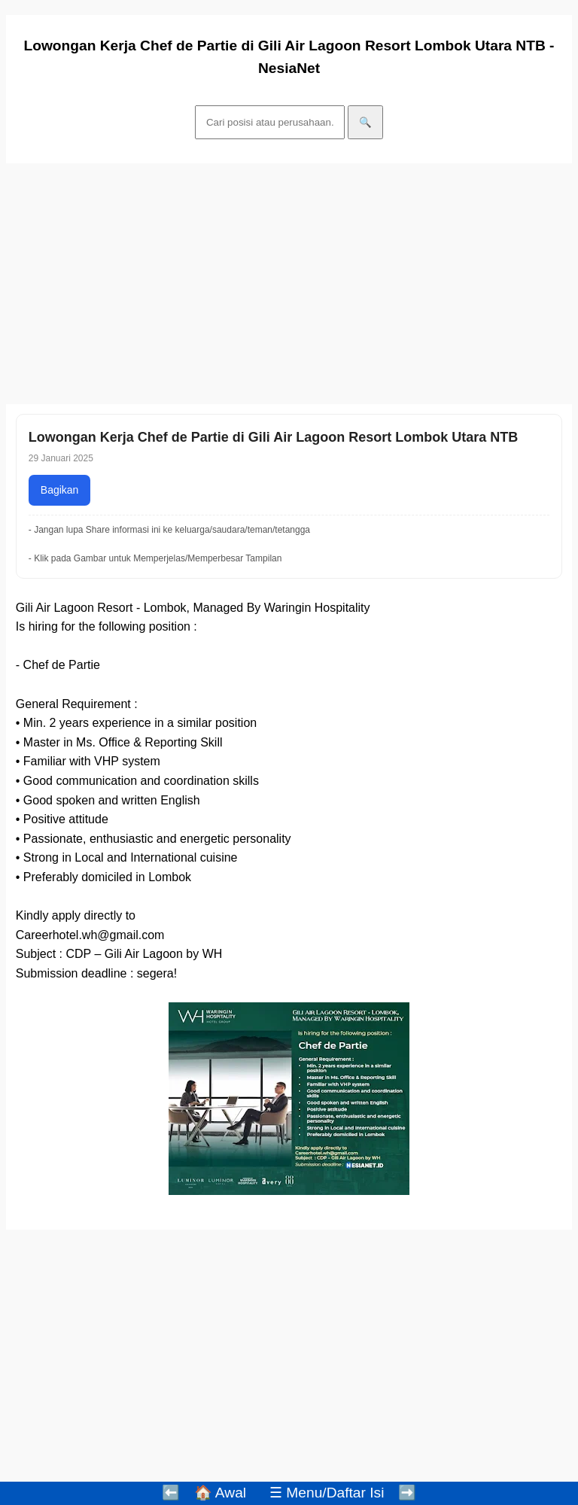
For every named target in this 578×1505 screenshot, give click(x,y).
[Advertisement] (289, 283)
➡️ (407, 1492)
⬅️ (171, 1492)
